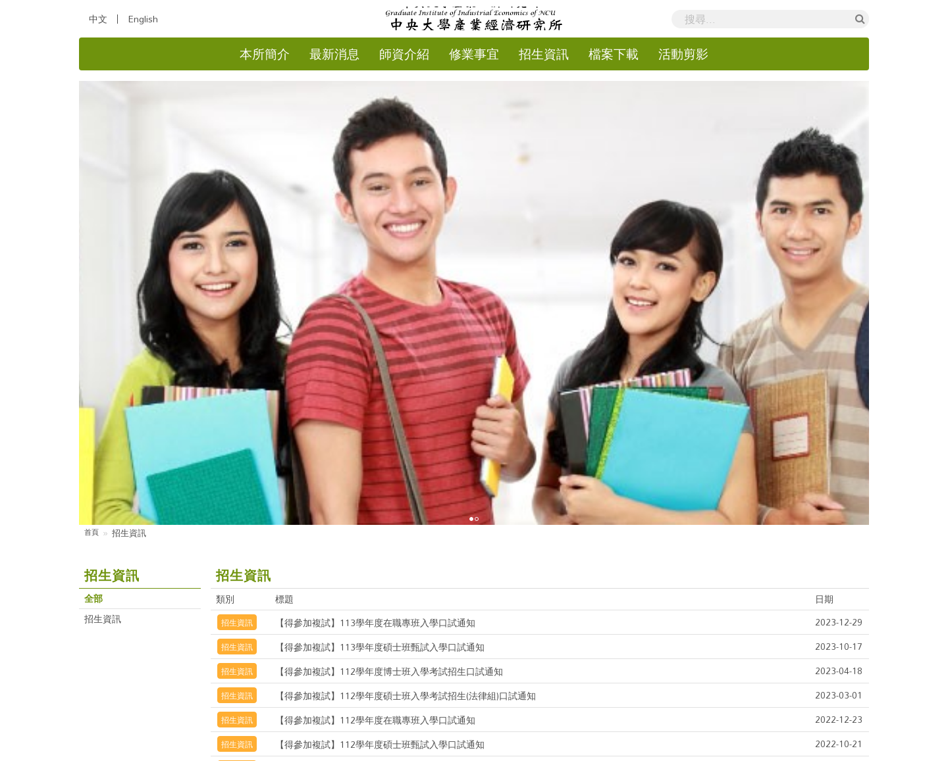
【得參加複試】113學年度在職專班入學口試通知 (389, 375)
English (143, 19)
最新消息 (334, 54)
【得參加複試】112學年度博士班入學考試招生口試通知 (405, 424)
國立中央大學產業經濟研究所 (420, 751)
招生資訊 (544, 54)
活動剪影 (683, 54)
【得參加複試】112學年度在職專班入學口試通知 (389, 472)
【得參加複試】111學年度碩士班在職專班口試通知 (394, 545)
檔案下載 (614, 54)
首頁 (92, 286)
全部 (94, 352)
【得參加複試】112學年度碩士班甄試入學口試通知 (394, 497)
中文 (98, 19)
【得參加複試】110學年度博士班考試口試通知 (384, 594)
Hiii (644, 751)
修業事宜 (474, 54)
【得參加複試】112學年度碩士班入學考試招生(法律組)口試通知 (424, 448)
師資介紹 (404, 54)
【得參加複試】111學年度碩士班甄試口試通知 (384, 570)
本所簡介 (265, 54)
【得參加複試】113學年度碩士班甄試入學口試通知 (394, 399)
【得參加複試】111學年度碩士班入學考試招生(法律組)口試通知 (424, 521)
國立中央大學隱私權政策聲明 (494, 726)
